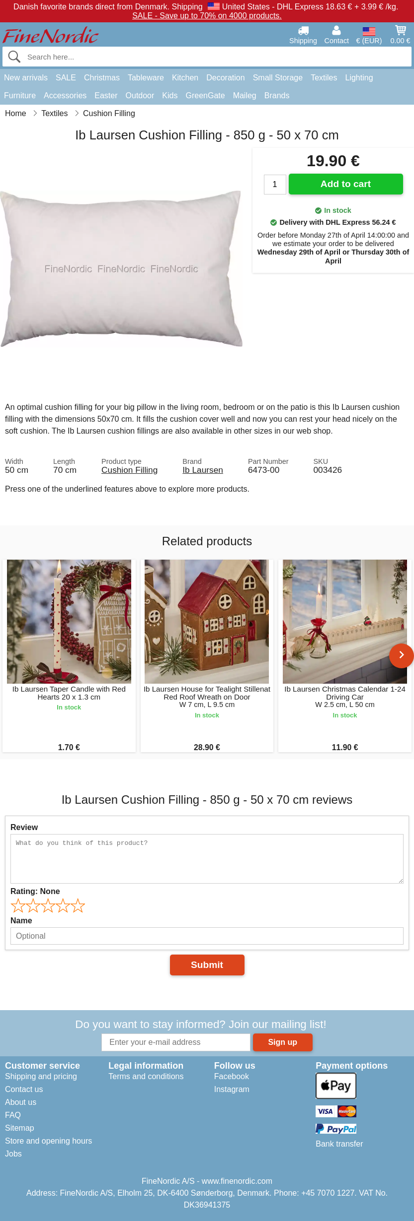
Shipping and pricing (41, 1076)
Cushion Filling (129, 470)
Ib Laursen (202, 470)
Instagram (231, 1089)
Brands (277, 95)
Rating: (35, 891)
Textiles (324, 77)
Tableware (146, 77)
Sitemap (19, 1128)
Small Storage (278, 77)
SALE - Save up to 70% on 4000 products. (207, 15)
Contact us (24, 1089)
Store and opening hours (48, 1141)
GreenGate (205, 95)
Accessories (65, 95)
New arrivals (26, 77)
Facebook (231, 1076)
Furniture (20, 95)
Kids (169, 95)
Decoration (225, 77)
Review (24, 827)
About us (20, 1102)
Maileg (244, 95)
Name (21, 920)
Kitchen (185, 77)
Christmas (102, 77)
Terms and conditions (145, 1076)
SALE (66, 77)
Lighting (359, 77)
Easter (105, 95)
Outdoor (140, 95)
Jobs (13, 1154)
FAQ (13, 1115)
